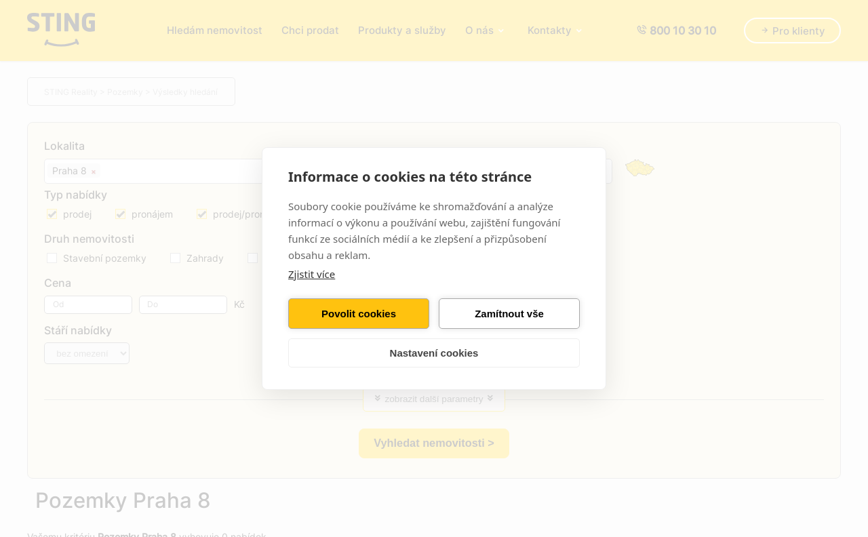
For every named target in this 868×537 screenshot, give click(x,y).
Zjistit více (311, 274)
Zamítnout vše (509, 313)
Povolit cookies (358, 313)
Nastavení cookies (434, 353)
